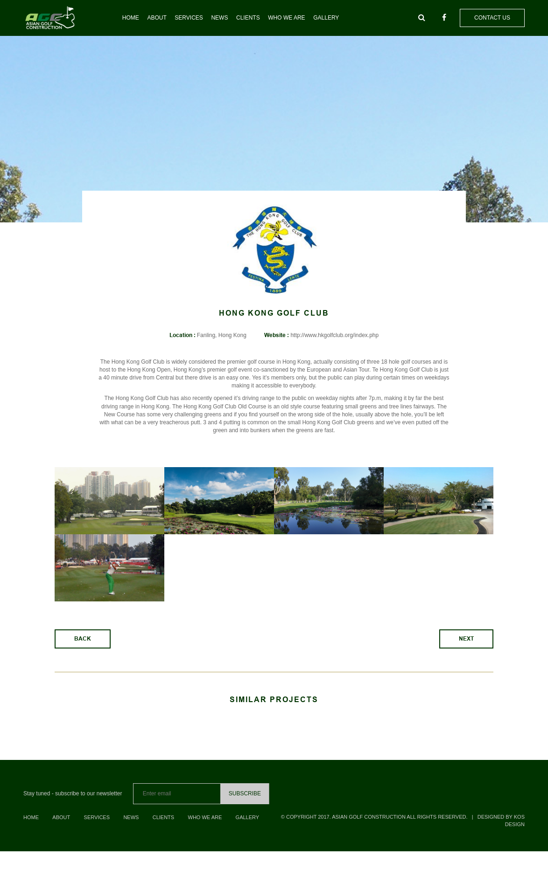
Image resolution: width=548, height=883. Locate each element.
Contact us (492, 17)
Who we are (286, 17)
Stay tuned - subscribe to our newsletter (72, 801)
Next (466, 646)
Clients (248, 17)
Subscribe (245, 801)
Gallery (326, 17)
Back (82, 646)
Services (189, 17)
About (156, 17)
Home (130, 17)
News (219, 17)
